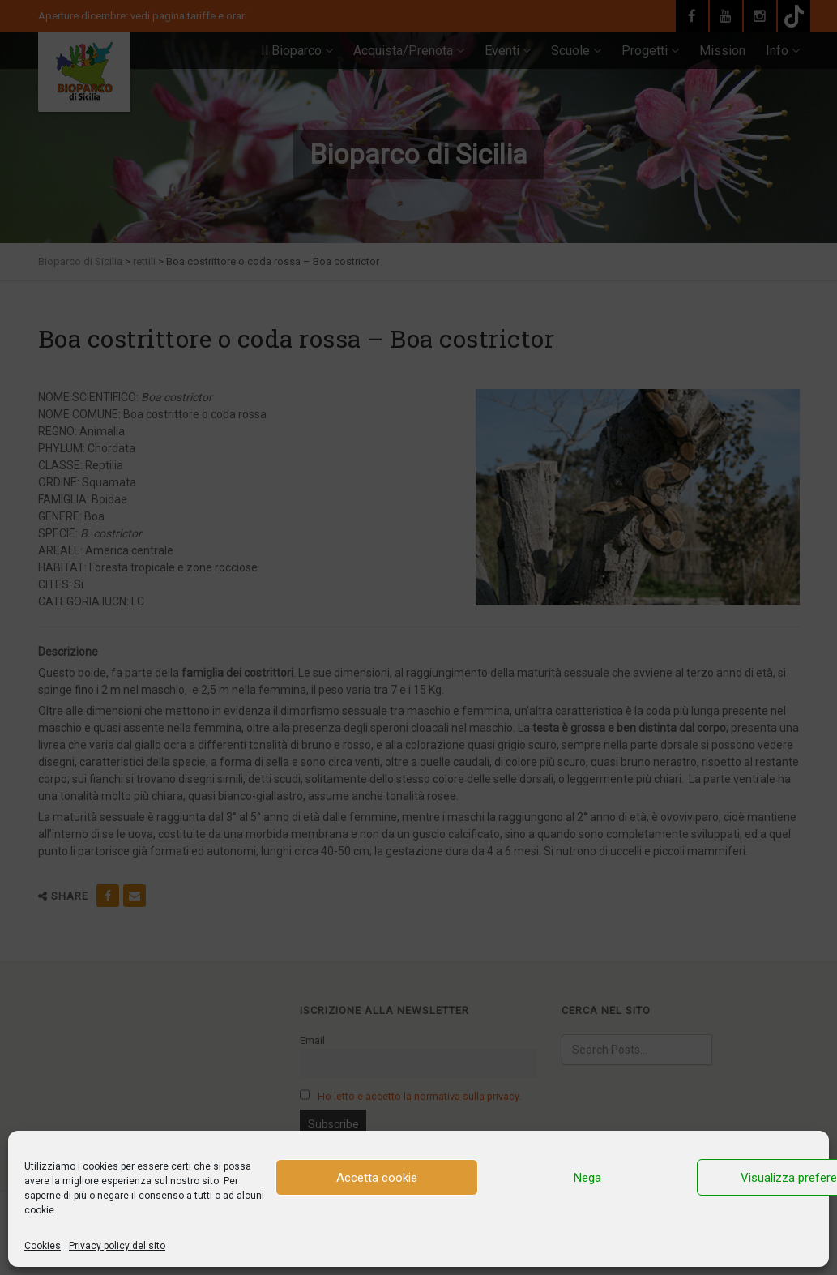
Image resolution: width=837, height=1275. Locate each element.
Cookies (42, 1245)
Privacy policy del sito (117, 1245)
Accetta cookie (376, 1177)
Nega (587, 1177)
